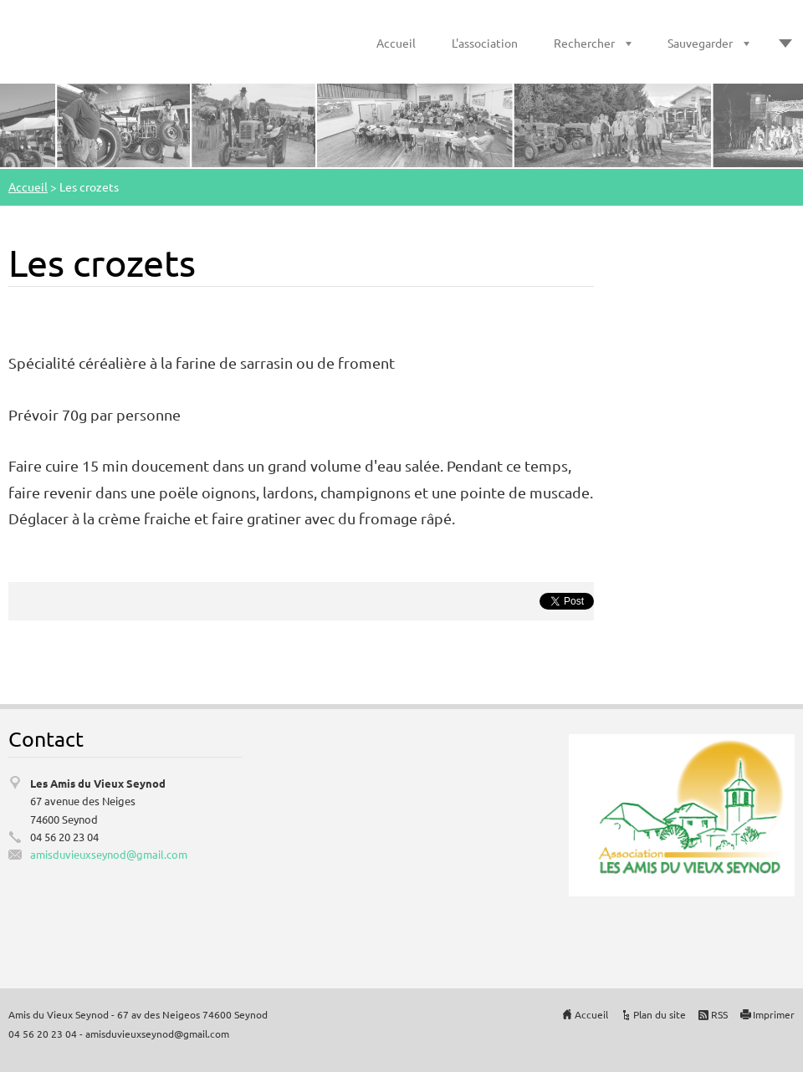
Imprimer (774, 1014)
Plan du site (659, 1014)
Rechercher (584, 42)
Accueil (396, 42)
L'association (485, 42)
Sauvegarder (700, 42)
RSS (719, 1014)
